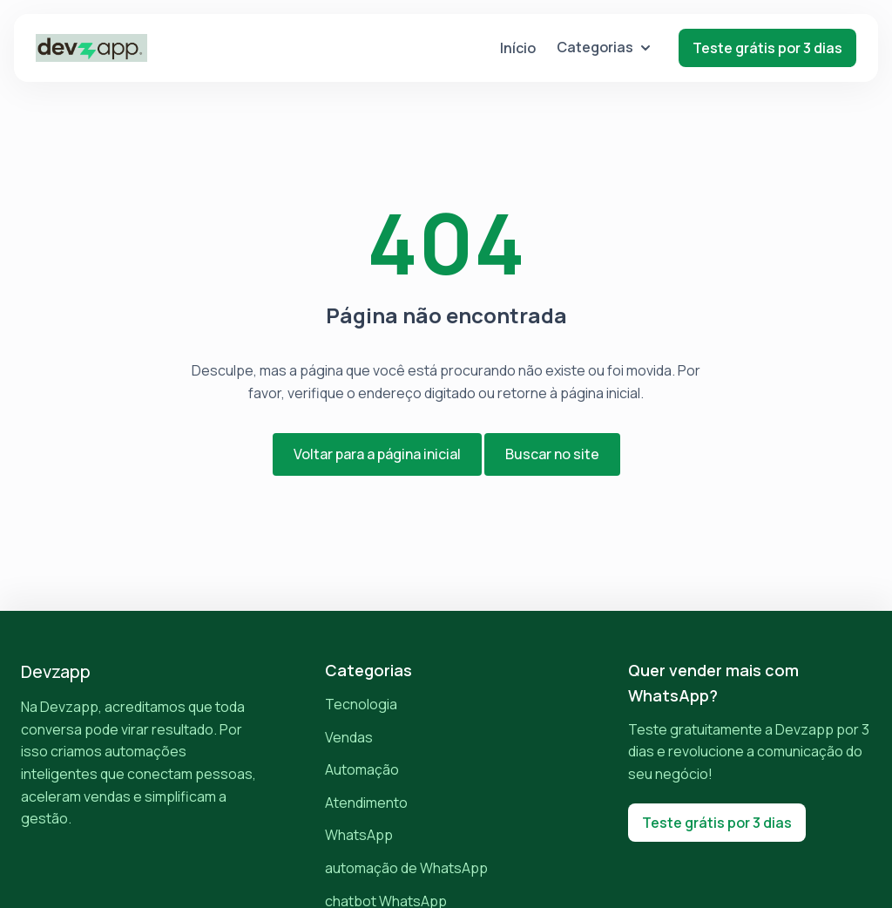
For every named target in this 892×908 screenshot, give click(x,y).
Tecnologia (361, 704)
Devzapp (56, 671)
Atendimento (366, 802)
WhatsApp (359, 834)
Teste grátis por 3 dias (767, 48)
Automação (362, 769)
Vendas (349, 737)
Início (518, 48)
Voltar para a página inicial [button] (377, 454)
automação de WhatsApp (406, 868)
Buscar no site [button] (552, 454)
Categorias (604, 47)
